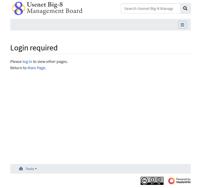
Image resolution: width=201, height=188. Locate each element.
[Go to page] (185, 8)
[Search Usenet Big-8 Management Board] (150, 8)
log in (27, 61)
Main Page (36, 67)
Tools (29, 168)
